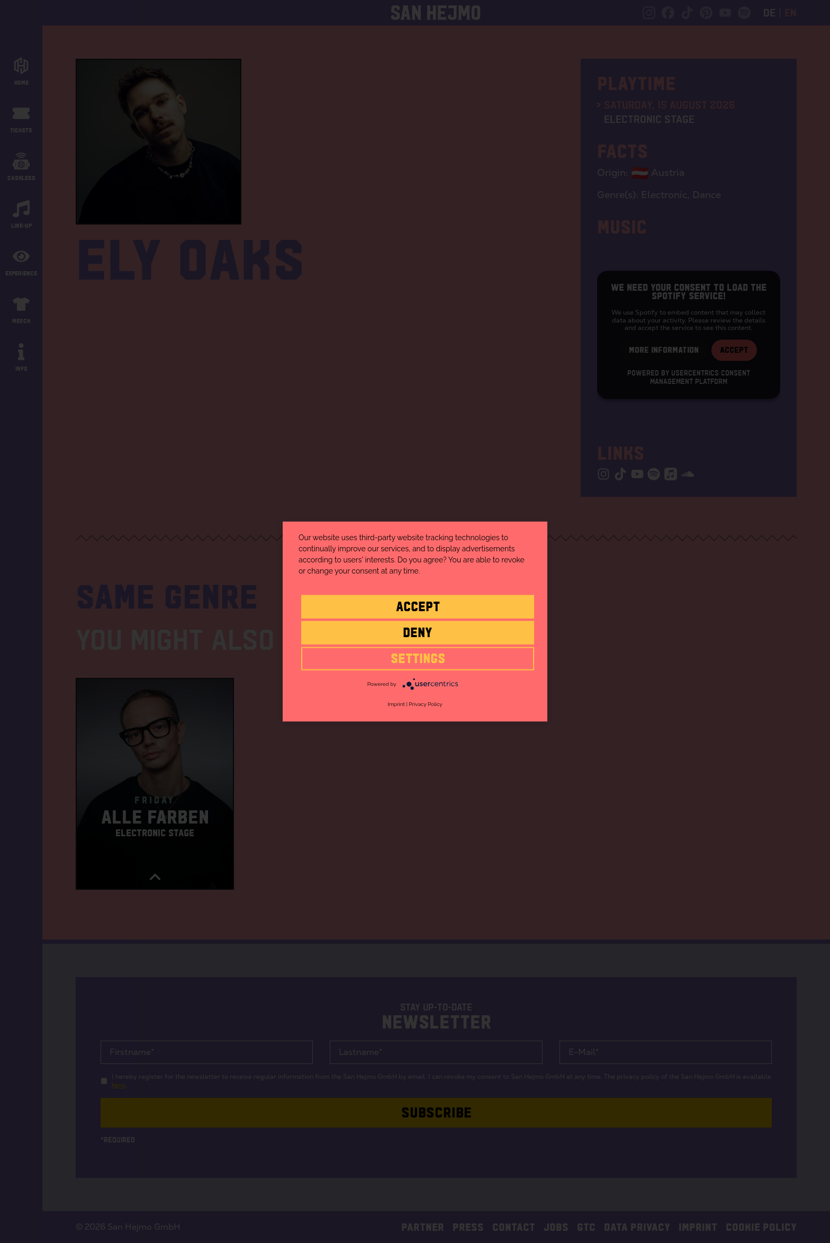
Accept (418, 606)
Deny (417, 632)
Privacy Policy (425, 704)
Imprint (396, 704)
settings (418, 658)
